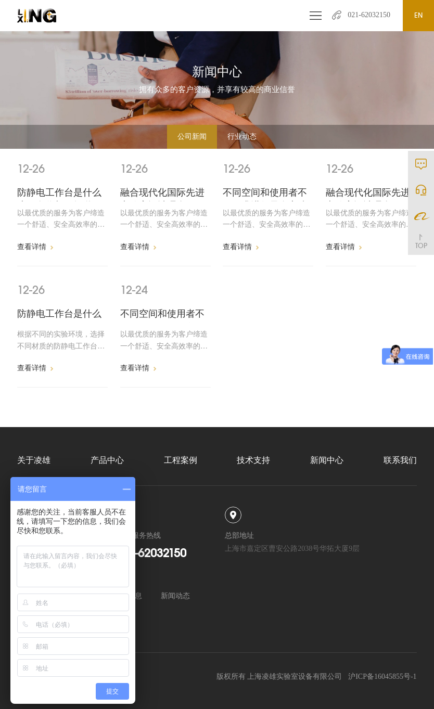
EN (418, 15)
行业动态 (242, 136)
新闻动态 (175, 596)
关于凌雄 (33, 460)
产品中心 (107, 460)
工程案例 (180, 460)
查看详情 (35, 247)
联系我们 (400, 460)
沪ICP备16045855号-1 (382, 676)
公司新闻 (192, 136)
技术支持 (253, 460)
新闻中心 (326, 460)
